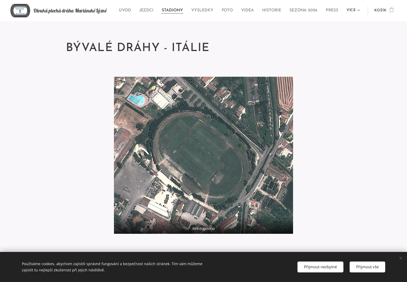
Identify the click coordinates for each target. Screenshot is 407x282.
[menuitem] (130, 10)
